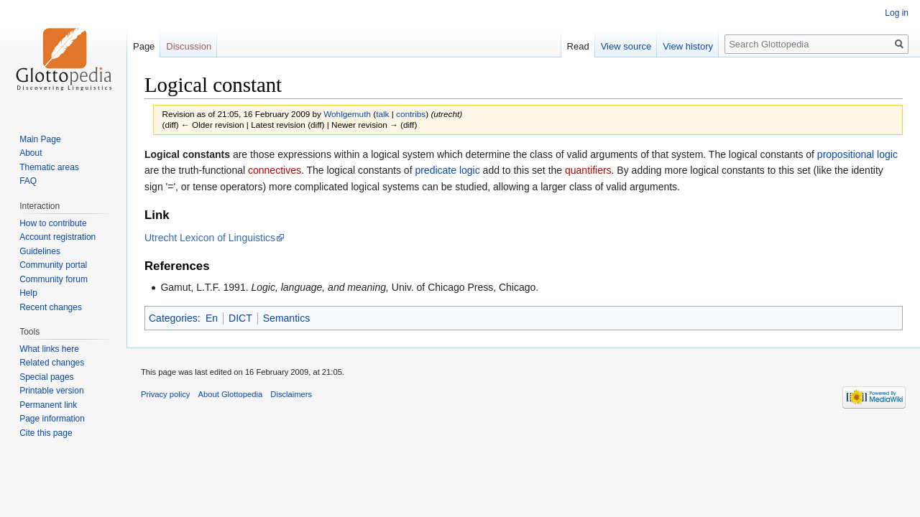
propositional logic (857, 154)
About (30, 153)
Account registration (57, 237)
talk (382, 113)
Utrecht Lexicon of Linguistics (209, 237)
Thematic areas (49, 167)
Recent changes (50, 307)
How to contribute (52, 223)
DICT (240, 318)
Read (578, 46)
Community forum (53, 279)
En (212, 318)
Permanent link (48, 405)
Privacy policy (165, 394)
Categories (173, 318)
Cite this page (45, 433)
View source (626, 46)
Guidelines (39, 251)
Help (28, 293)
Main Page (39, 139)
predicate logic (447, 170)
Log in (896, 13)
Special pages (46, 377)
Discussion (188, 46)
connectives (274, 170)
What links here (49, 349)
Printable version (51, 391)
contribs (411, 113)
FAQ (28, 181)
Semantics (286, 318)
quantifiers (588, 170)
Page (144, 46)
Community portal (53, 265)
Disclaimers (291, 394)
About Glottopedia (230, 394)
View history (688, 46)
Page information (52, 419)
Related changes (51, 363)
